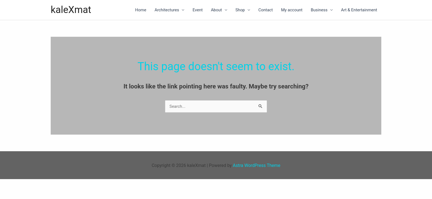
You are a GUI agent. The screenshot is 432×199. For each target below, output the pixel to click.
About (216, 9)
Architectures (167, 9)
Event (198, 9)
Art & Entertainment (359, 9)
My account (292, 9)
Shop (240, 9)
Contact (265, 9)
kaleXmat (71, 9)
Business (319, 9)
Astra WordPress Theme (256, 165)
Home (140, 9)
